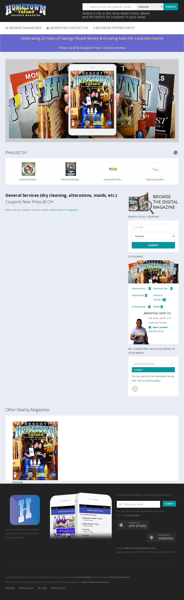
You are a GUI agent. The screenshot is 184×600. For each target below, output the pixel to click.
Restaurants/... (141, 288)
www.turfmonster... (113, 179)
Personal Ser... (163, 288)
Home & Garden (159, 297)
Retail (158, 306)
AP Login (42, 588)
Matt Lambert (158, 327)
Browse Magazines (23, 28)
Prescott (35, 453)
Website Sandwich (119, 577)
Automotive (139, 295)
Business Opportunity (114, 28)
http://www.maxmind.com (96, 582)
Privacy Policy (58, 588)
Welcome (10, 588)
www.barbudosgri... (71, 179)
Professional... (141, 306)
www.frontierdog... (28, 179)
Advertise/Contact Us (67, 28)
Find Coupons (26, 588)
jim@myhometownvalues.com (139, 548)
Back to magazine (68, 209)
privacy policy (153, 380)
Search (171, 6)
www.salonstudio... (155, 179)
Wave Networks (83, 577)
